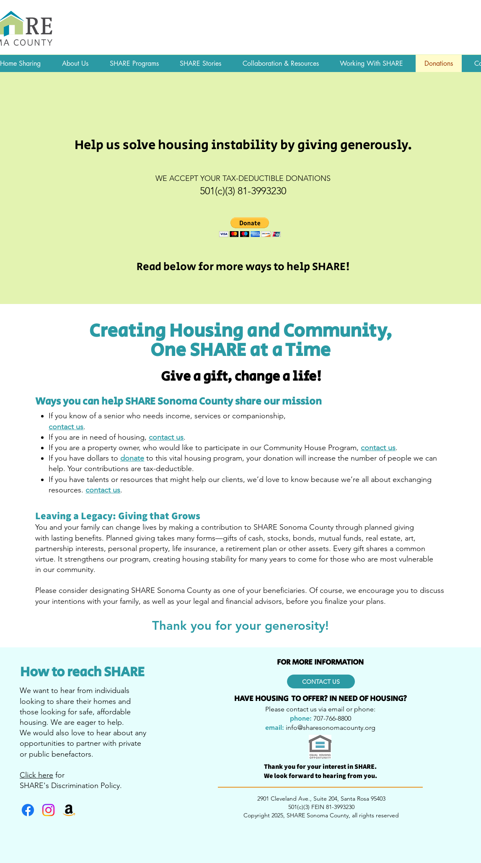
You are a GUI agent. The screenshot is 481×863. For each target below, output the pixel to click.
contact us (378, 447)
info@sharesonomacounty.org (330, 728)
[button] (250, 227)
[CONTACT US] (321, 681)
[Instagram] (48, 810)
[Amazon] (69, 810)
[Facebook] (28, 810)
